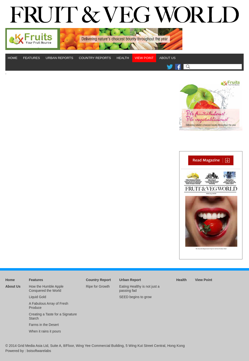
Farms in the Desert (44, 325)
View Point (144, 58)
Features (31, 58)
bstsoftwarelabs (39, 351)
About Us (167, 58)
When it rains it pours (45, 331)
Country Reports (95, 58)
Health (123, 58)
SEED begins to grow (135, 297)
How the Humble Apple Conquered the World (46, 288)
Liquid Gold (37, 297)
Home (13, 58)
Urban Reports (59, 58)
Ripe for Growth (98, 286)
